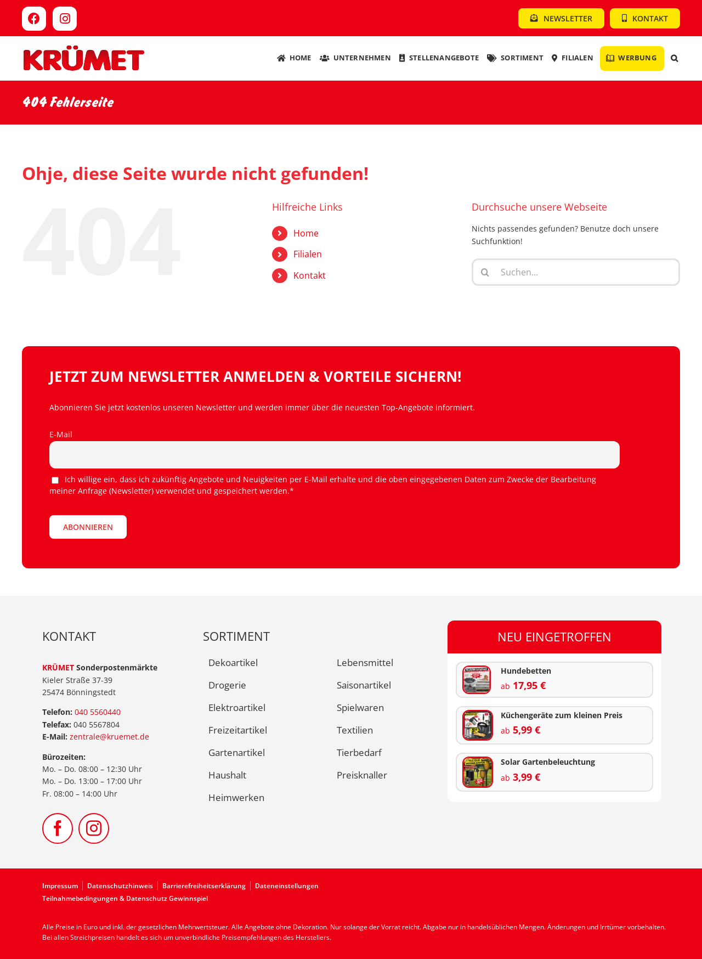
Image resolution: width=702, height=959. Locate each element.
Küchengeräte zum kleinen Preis (561, 715)
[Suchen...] (576, 272)
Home (306, 233)
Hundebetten (526, 670)
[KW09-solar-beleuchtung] (477, 761)
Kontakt (309, 275)
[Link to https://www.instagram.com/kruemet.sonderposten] (65, 19)
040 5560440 (98, 712)
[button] (674, 58)
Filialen (307, 254)
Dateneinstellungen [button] (287, 885)
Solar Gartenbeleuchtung (548, 762)
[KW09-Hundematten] (476, 670)
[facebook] (57, 828)
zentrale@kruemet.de (109, 736)
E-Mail (60, 434)
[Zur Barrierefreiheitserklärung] (206, 885)
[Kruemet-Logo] (84, 48)
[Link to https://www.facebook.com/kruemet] (34, 19)
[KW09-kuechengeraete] (477, 714)
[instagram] (93, 828)
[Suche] (485, 272)
